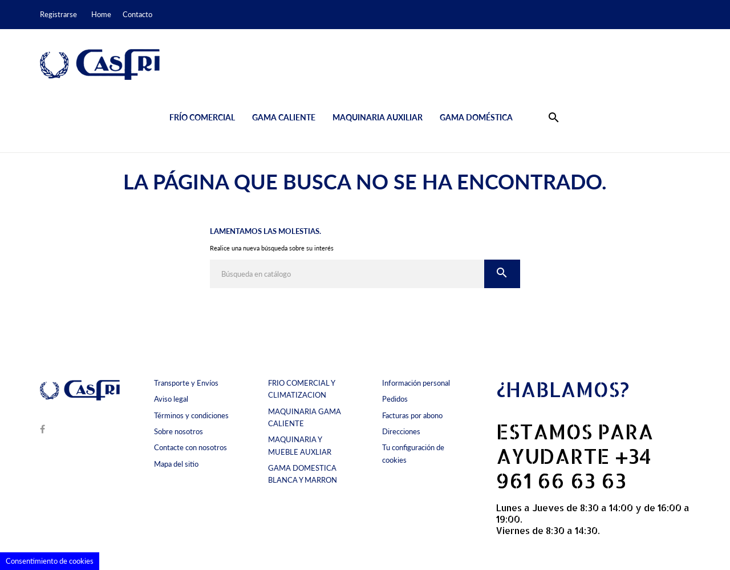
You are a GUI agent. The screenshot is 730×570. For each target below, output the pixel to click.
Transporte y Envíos (186, 382)
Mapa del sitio (176, 463)
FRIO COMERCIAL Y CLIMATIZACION (301, 388)
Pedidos (395, 398)
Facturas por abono (412, 415)
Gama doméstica (476, 117)
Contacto (137, 14)
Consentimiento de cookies (50, 560)
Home (101, 14)
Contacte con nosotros (190, 447)
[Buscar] (347, 274)
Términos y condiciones (191, 415)
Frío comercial (202, 117)
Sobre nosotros (178, 431)
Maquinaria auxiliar (377, 117)
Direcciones (401, 431)
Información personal (416, 382)
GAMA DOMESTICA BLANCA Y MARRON (302, 473)
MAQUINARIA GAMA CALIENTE (304, 417)
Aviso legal (171, 398)
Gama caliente (283, 117)
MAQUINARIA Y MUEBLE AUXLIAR (299, 445)
